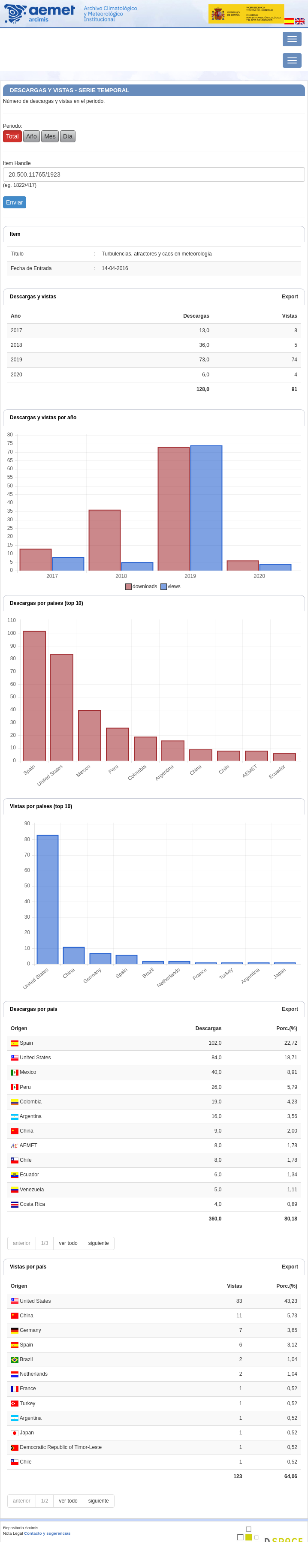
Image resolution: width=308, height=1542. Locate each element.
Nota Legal (13, 1533)
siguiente (98, 1243)
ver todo (68, 1243)
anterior (21, 1243)
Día (67, 136)
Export (290, 297)
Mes (49, 136)
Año (31, 136)
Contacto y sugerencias (47, 1533)
